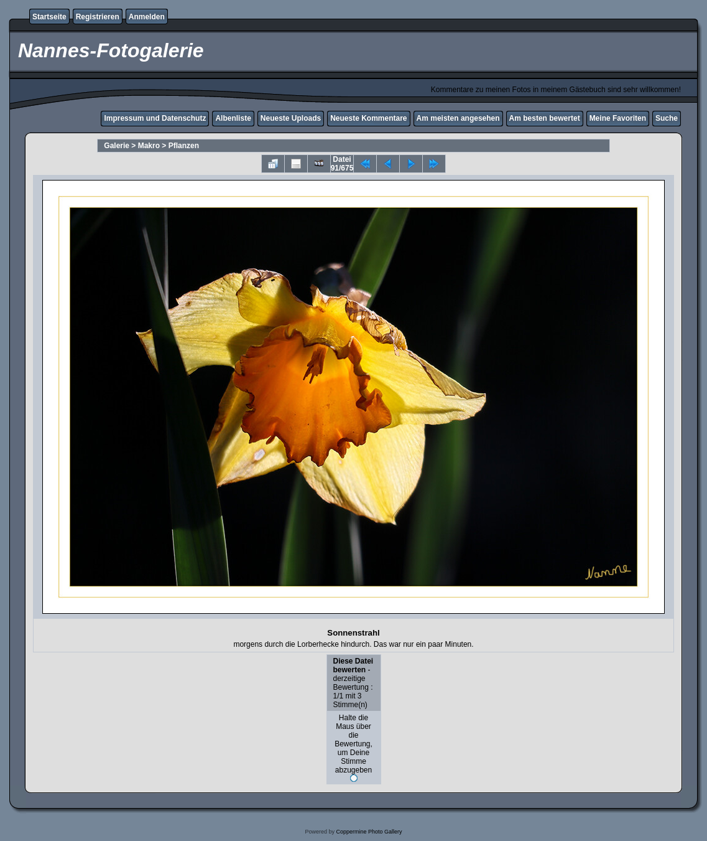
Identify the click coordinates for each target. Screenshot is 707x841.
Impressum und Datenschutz (155, 118)
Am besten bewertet (544, 118)
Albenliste (233, 118)
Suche (666, 118)
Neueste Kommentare (368, 118)
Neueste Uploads (291, 118)
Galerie (116, 145)
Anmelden (147, 16)
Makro (149, 145)
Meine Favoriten (617, 118)
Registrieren (97, 16)
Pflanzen (184, 145)
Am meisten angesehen (458, 118)
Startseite (49, 16)
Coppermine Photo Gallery (369, 832)
